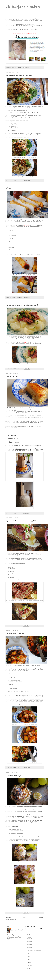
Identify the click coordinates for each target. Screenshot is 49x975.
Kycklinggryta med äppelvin (14, 633)
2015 (28, 968)
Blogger (26, 971)
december (29, 965)
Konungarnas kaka (11, 376)
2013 (28, 935)
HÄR (6, 342)
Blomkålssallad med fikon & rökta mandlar (19, 75)
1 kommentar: (19, 67)
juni (28, 956)
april (28, 953)
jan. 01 (30, 938)
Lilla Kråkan (14, 928)
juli (28, 957)
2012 (28, 934)
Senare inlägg (8, 917)
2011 (28, 932)
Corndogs (8, 188)
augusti (29, 959)
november (29, 963)
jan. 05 (30, 941)
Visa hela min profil (10, 939)
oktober (29, 962)
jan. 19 (30, 947)
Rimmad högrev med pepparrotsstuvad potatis (22, 305)
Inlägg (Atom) (13, 919)
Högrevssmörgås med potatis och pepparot (20, 521)
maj (28, 954)
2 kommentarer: (19, 912)
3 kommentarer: (19, 625)
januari (29, 937)
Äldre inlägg (41, 917)
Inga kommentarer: (20, 180)
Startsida (24, 917)
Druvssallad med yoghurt (13, 775)
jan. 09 (30, 944)
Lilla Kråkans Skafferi (22, 7)
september (29, 960)
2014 (28, 967)
